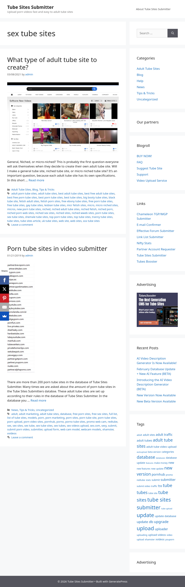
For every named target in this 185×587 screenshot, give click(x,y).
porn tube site (88, 417)
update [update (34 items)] (145, 515)
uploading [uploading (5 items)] (142, 535)
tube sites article (30, 221)
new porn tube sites (29, 209)
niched (46, 209)
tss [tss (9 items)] (160, 486)
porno (60, 421)
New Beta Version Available (156, 401)
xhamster (107, 429)
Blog (35, 189)
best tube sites (73, 197)
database (65, 414)
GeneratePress (118, 581)
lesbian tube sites (55, 205)
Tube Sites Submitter (30, 7)
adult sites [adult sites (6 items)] (149, 435)
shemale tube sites (36, 217)
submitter (37, 429)
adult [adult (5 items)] (139, 435)
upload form (51, 429)
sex (9, 425)
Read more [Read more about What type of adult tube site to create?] (36, 180)
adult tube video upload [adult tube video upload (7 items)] (161, 446)
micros (11, 209)
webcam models (91, 429)
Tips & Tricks (46, 189)
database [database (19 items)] (146, 457)
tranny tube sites (102, 217)
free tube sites (16, 205)
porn (41, 417)
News (14, 410)
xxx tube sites (91, 221)
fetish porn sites (50, 201)
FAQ (139, 162)
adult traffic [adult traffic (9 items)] (164, 435)
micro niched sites (107, 205)
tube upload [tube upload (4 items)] (166, 508)
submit (112, 425)
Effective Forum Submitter (155, 231)
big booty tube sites (95, 197)
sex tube (29, 425)
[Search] (173, 33)
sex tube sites (15, 217)
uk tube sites (49, 221)
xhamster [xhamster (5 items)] (150, 539)
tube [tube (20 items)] (167, 485)
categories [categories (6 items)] (168, 451)
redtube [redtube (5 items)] (141, 480)
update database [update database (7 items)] (165, 516)
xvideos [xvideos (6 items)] (160, 539)
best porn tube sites (50, 197)
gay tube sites (34, 205)
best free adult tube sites (99, 193)
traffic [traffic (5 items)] (154, 486)
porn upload (14, 421)
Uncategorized (45, 410)
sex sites (18, 425)
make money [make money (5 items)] (161, 462)
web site (64, 221)
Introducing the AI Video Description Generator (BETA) (154, 384)
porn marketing (54, 417)
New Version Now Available (156, 395)
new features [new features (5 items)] (143, 468)
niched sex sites (44, 213)
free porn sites (81, 414)
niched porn (105, 209)
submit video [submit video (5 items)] (143, 486)
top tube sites (82, 217)
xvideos (11, 433)
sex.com (95, 425)
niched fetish (89, 209)
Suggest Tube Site (149, 168)
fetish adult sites (29, 201)
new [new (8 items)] (171, 463)
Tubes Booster (147, 261)
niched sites (63, 213)
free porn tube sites (101, 201)
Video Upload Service (152, 180)
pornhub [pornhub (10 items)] (158, 474)
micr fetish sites (76, 205)
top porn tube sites (61, 217)
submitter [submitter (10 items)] (168, 479)
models (32, 417)
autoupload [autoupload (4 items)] (142, 452)
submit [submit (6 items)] (156, 480)
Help (140, 81)
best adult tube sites (70, 193)
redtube (112, 421)
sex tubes (59, 425)
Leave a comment (22, 224)
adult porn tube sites (24, 193)
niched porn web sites (20, 213)
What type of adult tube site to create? (52, 63)
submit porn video (18, 429)
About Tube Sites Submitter (153, 9)
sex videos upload (78, 425)
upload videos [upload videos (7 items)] (157, 535)
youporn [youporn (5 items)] (169, 539)
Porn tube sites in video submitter (57, 248)
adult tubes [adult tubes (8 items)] (144, 440)
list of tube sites (16, 417)
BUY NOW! (144, 156)
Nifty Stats (144, 243)
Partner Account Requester (156, 249)
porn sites (72, 417)
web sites (76, 221)
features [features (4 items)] (149, 463)
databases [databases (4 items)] (160, 458)
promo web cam (96, 421)
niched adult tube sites (66, 209)
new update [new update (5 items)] (157, 468)
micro (90, 205)
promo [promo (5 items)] (169, 474)
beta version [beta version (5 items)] (154, 451)
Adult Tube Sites (21, 189)
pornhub (49, 421)
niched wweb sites (83, 213)
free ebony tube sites (74, 201)
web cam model (70, 429)
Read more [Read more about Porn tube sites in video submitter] (38, 400)
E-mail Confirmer (149, 225)
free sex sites (100, 414)
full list (113, 414)
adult (14, 414)
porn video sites (33, 421)
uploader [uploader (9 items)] (161, 529)
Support (142, 174)
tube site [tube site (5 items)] (152, 493)
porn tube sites (104, 213)
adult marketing (29, 414)
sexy (104, 425)
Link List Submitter (150, 237)
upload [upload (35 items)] (145, 528)
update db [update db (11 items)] (145, 521)
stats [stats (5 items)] (148, 480)
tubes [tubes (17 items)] (142, 492)
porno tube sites (75, 421)
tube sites (13, 221)
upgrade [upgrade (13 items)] (161, 521)
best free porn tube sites (22, 197)
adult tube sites (47, 193)
